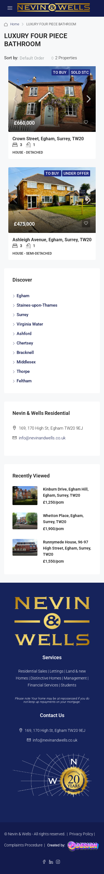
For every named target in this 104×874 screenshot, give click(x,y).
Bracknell (25, 352)
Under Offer (76, 173)
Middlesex (26, 362)
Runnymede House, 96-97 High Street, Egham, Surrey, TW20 (67, 548)
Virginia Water (30, 324)
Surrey (22, 314)
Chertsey (25, 343)
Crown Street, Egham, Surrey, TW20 (48, 138)
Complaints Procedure (23, 845)
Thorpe (23, 371)
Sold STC (80, 72)
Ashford (24, 333)
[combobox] (37, 58)
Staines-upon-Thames (37, 305)
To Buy (60, 72)
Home (14, 24)
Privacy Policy (81, 834)
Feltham (24, 380)
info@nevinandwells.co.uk (42, 437)
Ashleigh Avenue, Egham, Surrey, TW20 (52, 239)
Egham (23, 295)
